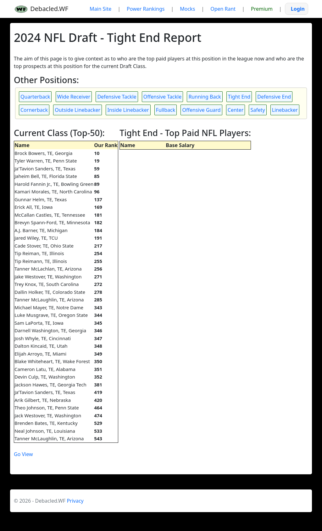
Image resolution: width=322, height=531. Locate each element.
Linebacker (285, 109)
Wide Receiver (74, 96)
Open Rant (223, 8)
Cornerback (34, 109)
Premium (262, 8)
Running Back (204, 96)
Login (298, 8)
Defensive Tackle (116, 96)
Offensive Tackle (162, 96)
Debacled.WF (41, 9)
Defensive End (274, 96)
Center (235, 109)
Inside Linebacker (128, 109)
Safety (257, 109)
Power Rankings (145, 8)
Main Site (100, 8)
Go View (23, 454)
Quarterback (35, 96)
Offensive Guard (201, 109)
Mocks (187, 8)
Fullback (165, 109)
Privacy (75, 500)
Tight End (239, 96)
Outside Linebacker (77, 109)
